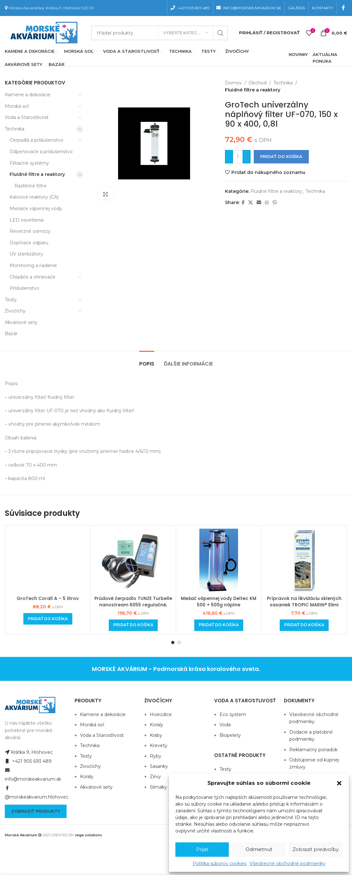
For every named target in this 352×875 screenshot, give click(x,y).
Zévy (155, 776)
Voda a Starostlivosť (27, 117)
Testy (11, 300)
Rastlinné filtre (30, 186)
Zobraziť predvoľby (315, 849)
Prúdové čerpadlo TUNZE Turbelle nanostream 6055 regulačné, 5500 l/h (133, 604)
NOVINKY (298, 54)
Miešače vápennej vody (36, 208)
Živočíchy (15, 311)
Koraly (86, 776)
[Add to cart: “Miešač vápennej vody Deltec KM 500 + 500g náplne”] (218, 625)
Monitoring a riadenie (33, 265)
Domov (233, 83)
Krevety (158, 745)
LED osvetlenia (27, 220)
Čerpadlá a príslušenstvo (36, 140)
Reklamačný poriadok (313, 750)
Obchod (258, 83)
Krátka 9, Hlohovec (29, 752)
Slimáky (158, 787)
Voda (225, 725)
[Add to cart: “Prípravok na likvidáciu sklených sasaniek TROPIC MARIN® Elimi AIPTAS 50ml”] (304, 625)
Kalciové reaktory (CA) (34, 197)
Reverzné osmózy (30, 231)
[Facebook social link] (343, 8)
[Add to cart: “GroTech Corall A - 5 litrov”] (47, 619)
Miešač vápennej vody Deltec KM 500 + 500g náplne (218, 601)
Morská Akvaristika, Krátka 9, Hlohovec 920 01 (51, 7)
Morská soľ (17, 106)
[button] (339, 783)
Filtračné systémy (29, 163)
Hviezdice (161, 714)
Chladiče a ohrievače (32, 277)
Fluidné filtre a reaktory (37, 174)
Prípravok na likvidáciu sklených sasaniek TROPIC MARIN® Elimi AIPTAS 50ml (304, 604)
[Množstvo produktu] (238, 156)
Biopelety (230, 735)
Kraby (156, 735)
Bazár (11, 333)
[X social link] (250, 202)
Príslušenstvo (24, 288)
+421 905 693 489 (28, 761)
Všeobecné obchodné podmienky (287, 863)
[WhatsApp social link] (267, 202)
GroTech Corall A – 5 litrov (48, 598)
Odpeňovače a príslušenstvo (41, 151)
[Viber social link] (275, 202)
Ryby (155, 756)
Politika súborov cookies (219, 863)
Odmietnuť (258, 849)
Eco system (233, 714)
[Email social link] (259, 202)
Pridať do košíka (281, 156)
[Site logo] (42, 32)
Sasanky (159, 766)
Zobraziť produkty (35, 811)
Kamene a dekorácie (28, 95)
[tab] (146, 360)
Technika (14, 129)
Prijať (202, 849)
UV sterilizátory (26, 254)
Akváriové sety (21, 322)
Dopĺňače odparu (29, 243)
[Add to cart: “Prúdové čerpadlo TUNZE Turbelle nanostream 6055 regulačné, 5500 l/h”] (133, 625)
